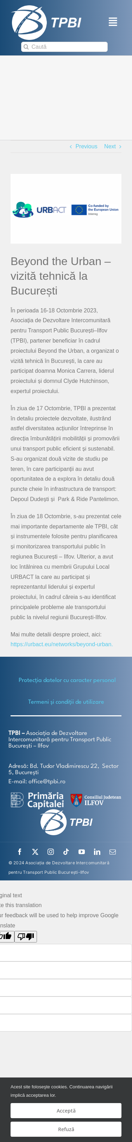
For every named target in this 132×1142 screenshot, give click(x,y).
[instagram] (51, 852)
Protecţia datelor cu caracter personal (67, 680)
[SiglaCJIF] (94, 795)
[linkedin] (97, 852)
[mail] (113, 852)
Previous (86, 146)
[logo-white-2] (37, 795)
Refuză (66, 1129)
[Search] (26, 47)
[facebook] (20, 852)
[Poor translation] (25, 936)
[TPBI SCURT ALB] (46, 8)
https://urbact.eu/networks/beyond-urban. (62, 644)
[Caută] (64, 47)
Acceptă (66, 1110)
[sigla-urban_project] (66, 209)
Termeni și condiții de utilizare (66, 702)
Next (110, 146)
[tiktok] (66, 852)
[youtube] (82, 852)
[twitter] (35, 852)
